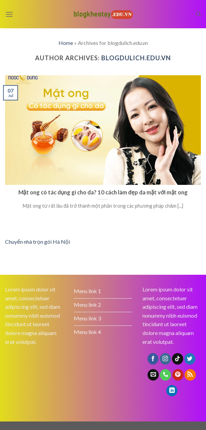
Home (65, 42)
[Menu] (9, 14)
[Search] (198, 13)
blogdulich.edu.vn (136, 58)
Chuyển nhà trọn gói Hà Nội (37, 241)
